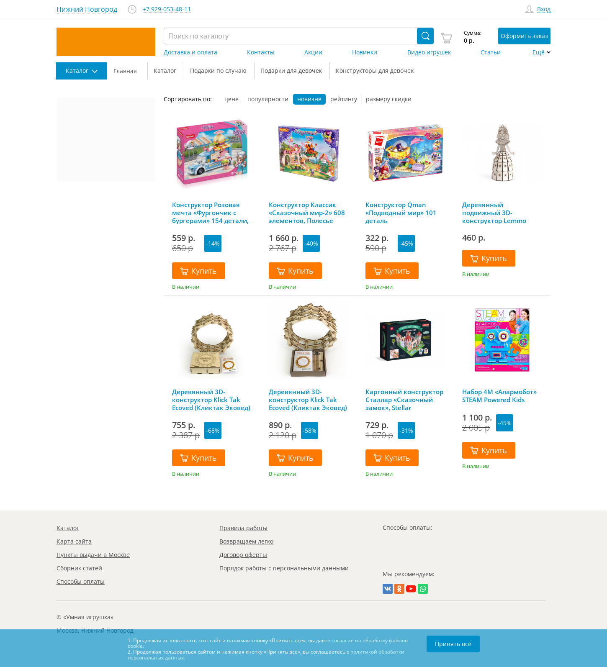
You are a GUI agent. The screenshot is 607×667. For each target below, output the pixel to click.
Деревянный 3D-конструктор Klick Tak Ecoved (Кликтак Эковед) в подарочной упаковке (211, 399)
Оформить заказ (524, 36)
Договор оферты (243, 555)
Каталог (68, 528)
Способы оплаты (81, 581)
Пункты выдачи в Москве (93, 555)
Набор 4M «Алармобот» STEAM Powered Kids (499, 396)
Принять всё (453, 644)
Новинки (364, 52)
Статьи (491, 52)
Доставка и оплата (190, 52)
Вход (543, 9)
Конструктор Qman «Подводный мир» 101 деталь (401, 212)
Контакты (261, 52)
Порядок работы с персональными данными (284, 568)
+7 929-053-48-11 (167, 9)
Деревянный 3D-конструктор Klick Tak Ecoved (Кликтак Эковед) (308, 399)
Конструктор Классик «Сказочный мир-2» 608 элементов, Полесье (307, 212)
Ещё (538, 52)
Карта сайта (74, 541)
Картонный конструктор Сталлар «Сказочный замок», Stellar (404, 399)
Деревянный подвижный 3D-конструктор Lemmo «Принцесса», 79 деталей (502, 212)
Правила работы (243, 528)
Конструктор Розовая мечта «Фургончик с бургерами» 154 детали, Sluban (210, 212)
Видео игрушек (429, 52)
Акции (313, 52)
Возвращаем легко (246, 541)
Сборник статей (79, 568)
